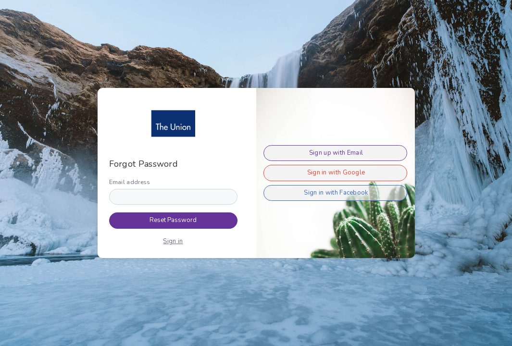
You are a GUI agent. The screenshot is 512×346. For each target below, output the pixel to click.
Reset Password (173, 220)
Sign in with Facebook (336, 192)
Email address (129, 182)
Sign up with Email (336, 152)
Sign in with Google (336, 172)
